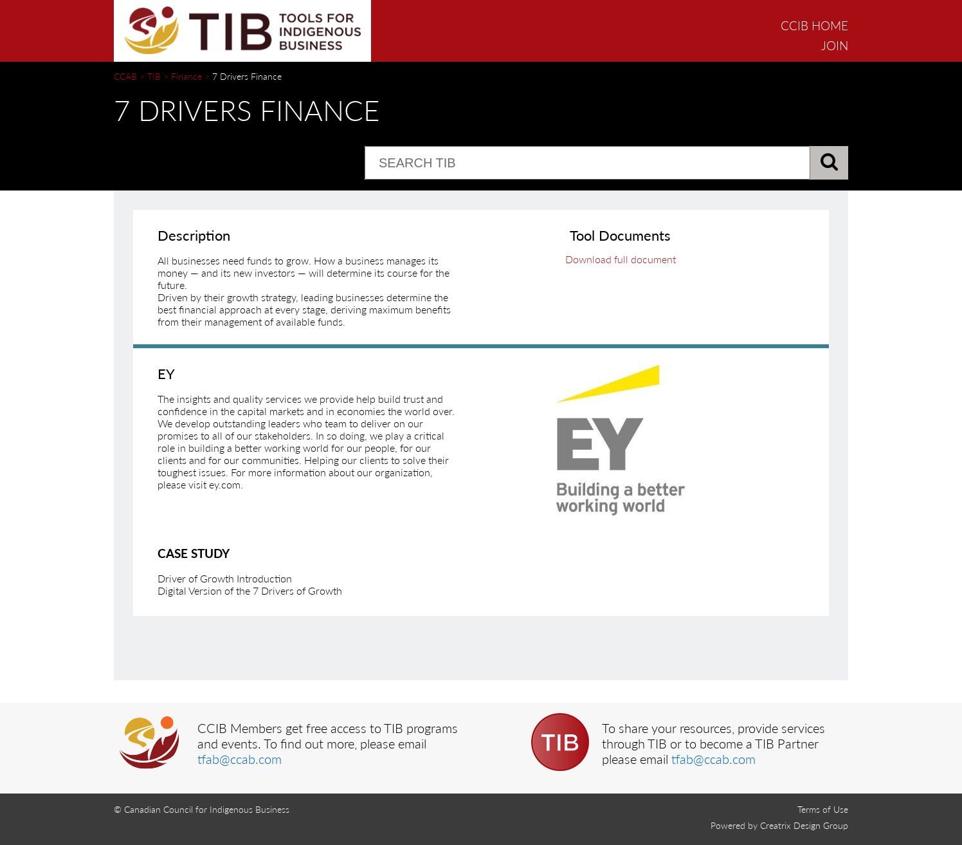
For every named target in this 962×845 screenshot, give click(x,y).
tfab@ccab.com (239, 758)
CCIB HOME (814, 25)
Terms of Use (822, 809)
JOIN (834, 45)
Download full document (620, 259)
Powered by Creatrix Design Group (779, 825)
